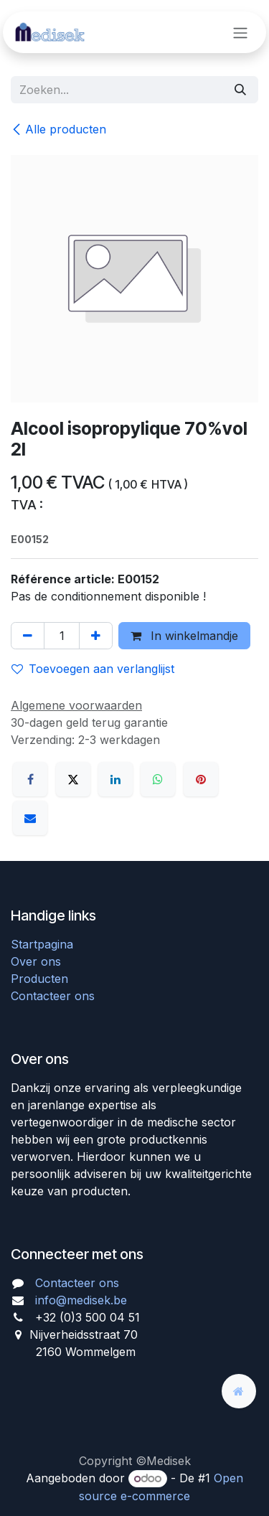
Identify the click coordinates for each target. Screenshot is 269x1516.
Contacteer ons (53, 996)
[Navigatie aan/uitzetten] (240, 32)
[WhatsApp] (158, 779)
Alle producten (58, 129)
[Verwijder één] (27, 635)
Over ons (36, 961)
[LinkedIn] (115, 779)
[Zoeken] (240, 89)
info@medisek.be (81, 1300)
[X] (73, 779)
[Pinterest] (201, 779)
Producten (39, 978)
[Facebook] (30, 779)
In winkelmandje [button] (184, 635)
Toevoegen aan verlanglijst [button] (92, 669)
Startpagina (42, 944)
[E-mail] (30, 818)
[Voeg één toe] (96, 635)
